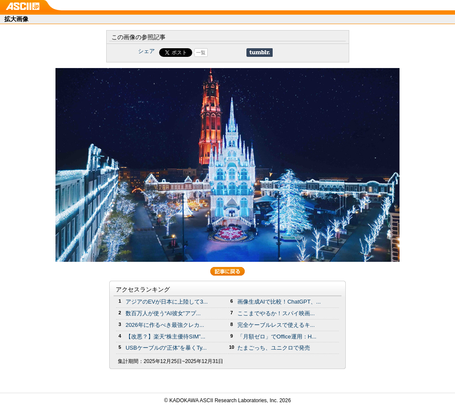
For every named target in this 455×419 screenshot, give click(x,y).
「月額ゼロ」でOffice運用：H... (277, 336)
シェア (146, 51)
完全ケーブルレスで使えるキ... (276, 325)
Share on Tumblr (259, 52)
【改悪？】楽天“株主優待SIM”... (165, 336)
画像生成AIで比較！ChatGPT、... (279, 301)
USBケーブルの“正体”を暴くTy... (166, 348)
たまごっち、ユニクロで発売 (273, 348)
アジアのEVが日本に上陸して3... (167, 301)
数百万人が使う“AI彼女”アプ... (163, 313)
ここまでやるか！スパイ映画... (276, 313)
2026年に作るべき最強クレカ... (165, 325)
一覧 (201, 52)
